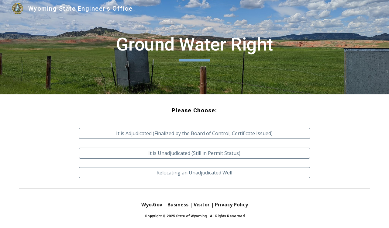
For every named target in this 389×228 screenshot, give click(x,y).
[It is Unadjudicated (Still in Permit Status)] (194, 153)
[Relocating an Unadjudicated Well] (194, 172)
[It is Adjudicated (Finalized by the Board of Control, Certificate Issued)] (194, 133)
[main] (194, 47)
